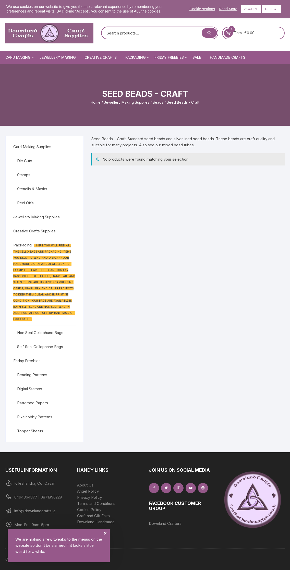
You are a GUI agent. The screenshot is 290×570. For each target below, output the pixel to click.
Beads (158, 102)
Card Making (19, 57)
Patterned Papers (32, 402)
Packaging (137, 57)
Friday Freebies (171, 57)
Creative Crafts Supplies (34, 231)
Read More (228, 9)
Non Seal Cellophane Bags (40, 332)
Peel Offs (25, 202)
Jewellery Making (57, 57)
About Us (85, 485)
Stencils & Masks (32, 188)
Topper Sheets (30, 431)
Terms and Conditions (96, 503)
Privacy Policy (89, 497)
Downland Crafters (165, 523)
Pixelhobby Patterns (34, 416)
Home (96, 102)
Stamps (23, 174)
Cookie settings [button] (202, 9)
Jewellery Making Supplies (126, 102)
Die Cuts (24, 160)
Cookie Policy (89, 509)
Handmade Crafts (227, 57)
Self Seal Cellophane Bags (40, 346)
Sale (196, 57)
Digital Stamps (29, 388)
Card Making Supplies (32, 146)
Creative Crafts (100, 57)
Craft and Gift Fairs (93, 515)
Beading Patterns (32, 374)
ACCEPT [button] (251, 9)
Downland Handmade (96, 521)
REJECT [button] (271, 9)
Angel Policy (88, 491)
